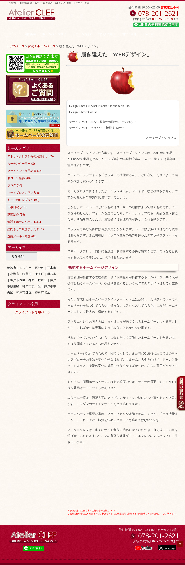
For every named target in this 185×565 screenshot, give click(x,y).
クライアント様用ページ (33, 312)
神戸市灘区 (24, 292)
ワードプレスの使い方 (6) (24, 192)
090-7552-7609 (162, 19)
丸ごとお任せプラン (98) (23, 199)
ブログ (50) (14, 185)
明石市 (51, 274)
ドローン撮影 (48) (19, 178)
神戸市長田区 (31, 286)
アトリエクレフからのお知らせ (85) (30, 156)
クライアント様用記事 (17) (24, 170)
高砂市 (39, 268)
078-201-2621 (158, 13)
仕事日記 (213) (17, 207)
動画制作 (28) (16, 214)
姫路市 (11, 268)
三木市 (51, 268)
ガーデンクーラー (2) (21, 163)
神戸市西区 (17, 280)
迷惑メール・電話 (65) (21, 236)
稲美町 (27, 274)
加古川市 (25, 268)
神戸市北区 (42, 292)
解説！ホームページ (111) (24, 221)
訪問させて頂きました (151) (25, 229)
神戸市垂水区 (37, 280)
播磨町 (39, 274)
